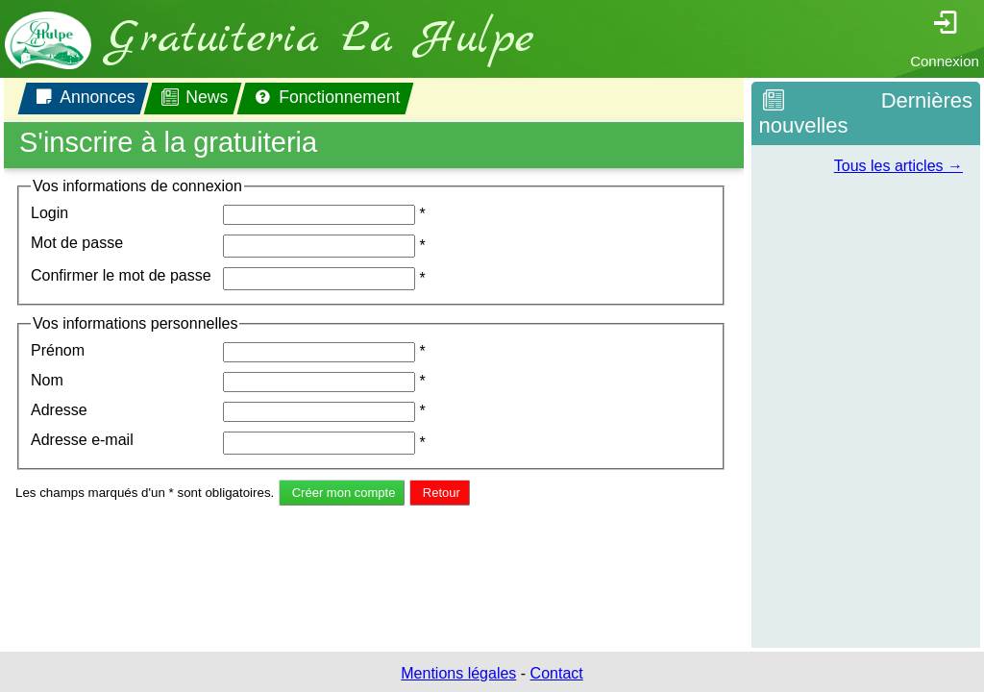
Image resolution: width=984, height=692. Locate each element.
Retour (441, 492)
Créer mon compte (344, 492)
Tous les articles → (898, 166)
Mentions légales (458, 673)
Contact (556, 673)
